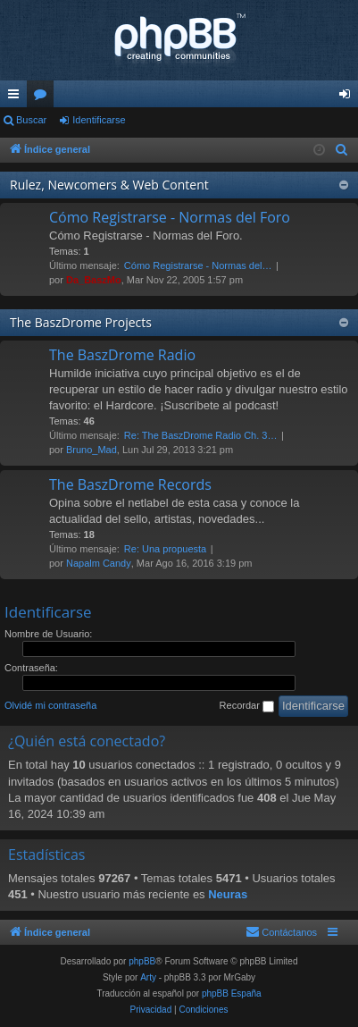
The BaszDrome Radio (122, 355)
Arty (148, 977)
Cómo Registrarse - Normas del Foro (169, 217)
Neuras (227, 894)
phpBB (142, 961)
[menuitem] (342, 150)
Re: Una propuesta (165, 548)
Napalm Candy (98, 563)
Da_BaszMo (93, 279)
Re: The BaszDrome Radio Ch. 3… (201, 435)
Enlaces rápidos (17, 97)
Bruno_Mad (91, 449)
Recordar (247, 706)
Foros (44, 97)
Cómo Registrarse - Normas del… (198, 265)
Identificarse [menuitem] (348, 97)
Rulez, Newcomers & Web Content (109, 184)
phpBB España (232, 993)
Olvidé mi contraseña (50, 705)
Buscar (31, 119)
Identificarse (98, 119)
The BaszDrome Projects (81, 322)
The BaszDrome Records (130, 484)
